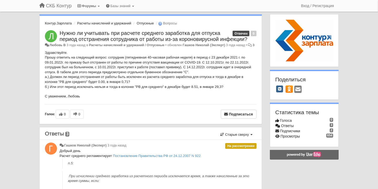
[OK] (289, 89)
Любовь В (57, 45)
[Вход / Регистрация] (317, 5)
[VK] (280, 89)
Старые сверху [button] (236, 134)
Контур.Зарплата (58, 23)
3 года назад (117, 145)
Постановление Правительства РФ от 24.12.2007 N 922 (157, 156)
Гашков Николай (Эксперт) (204, 45)
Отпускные (145, 23)
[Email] (298, 89)
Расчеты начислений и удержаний (104, 23)
